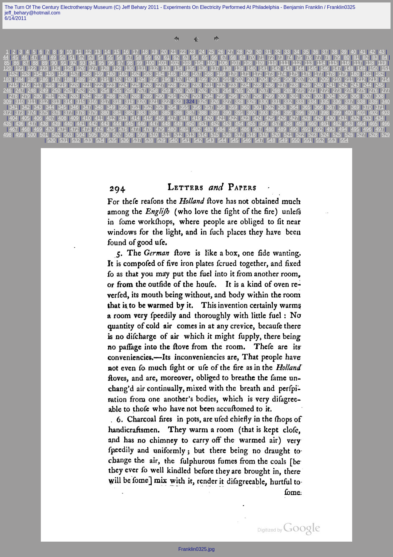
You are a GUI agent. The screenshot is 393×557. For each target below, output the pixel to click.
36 (315, 51)
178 (331, 73)
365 (306, 107)
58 (138, 57)
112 (297, 62)
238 (294, 85)
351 (135, 107)
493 (331, 129)
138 (227, 68)
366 (318, 107)
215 (13, 85)
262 (203, 90)
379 (93, 112)
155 (50, 73)
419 (197, 118)
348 (99, 107)
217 (38, 85)
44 (6, 57)
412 (111, 118)
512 (178, 134)
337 (349, 101)
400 (349, 112)
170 (233, 73)
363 (282, 107)
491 (306, 129)
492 (318, 129)
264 (227, 90)
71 (261, 57)
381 (117, 112)
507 (117, 134)
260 (178, 90)
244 (367, 85)
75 (299, 57)
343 (38, 107)
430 (331, 118)
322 (166, 101)
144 (300, 68)
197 (178, 79)
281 (50, 96)
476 (123, 129)
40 (353, 51)
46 (25, 57)
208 (312, 79)
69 (242, 57)
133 (166, 68)
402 (373, 112)
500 (32, 134)
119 (382, 62)
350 (123, 107)
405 (25, 118)
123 (44, 68)
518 (251, 134)
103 (187, 62)
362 (270, 107)
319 (129, 101)
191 (105, 79)
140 (251, 68)
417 (172, 118)
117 (358, 62)
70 (252, 57)
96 (111, 62)
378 (80, 112)
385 (166, 112)
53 (91, 57)
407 (50, 118)
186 (44, 79)
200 (215, 79)
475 (111, 129)
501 (44, 134)
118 (370, 62)
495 (355, 129)
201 (227, 79)
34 (296, 51)
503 (68, 134)
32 (277, 51)
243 (355, 85)
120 (7, 68)
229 (184, 85)
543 (210, 140)
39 (344, 51)
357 (208, 107)
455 (251, 123)
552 (320, 140)
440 (68, 123)
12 (88, 51)
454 (239, 123)
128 (105, 68)
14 (107, 51)
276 (373, 90)
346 (74, 107)
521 (288, 134)
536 (124, 140)
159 (99, 73)
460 (312, 123)
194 (142, 79)
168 (208, 73)
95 (101, 62)
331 (276, 101)
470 (50, 129)
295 (221, 96)
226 (148, 85)
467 (13, 129)
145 (312, 68)
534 (100, 140)
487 (257, 129)
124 (56, 68)
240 (318, 85)
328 (239, 101)
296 (233, 96)
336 (337, 101)
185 (32, 79)
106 (224, 62)
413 (123, 118)
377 (68, 112)
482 (197, 129)
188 (68, 79)
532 (76, 140)
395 (288, 112)
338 (361, 101)
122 (32, 68)
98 (130, 62)
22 (183, 51)
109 (260, 62)
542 (198, 140)
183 (7, 79)
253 (93, 90)
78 (328, 57)
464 (361, 123)
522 (300, 134)
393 (263, 112)
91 (63, 62)
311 (32, 101)
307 (367, 96)
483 (208, 129)
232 (221, 85)
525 (337, 134)
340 (386, 101)
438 (44, 123)
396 (300, 112)
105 (211, 62)
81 (356, 57)
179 (343, 73)
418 (184, 118)
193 (129, 79)
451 (203, 123)
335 (325, 101)
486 (245, 129)
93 (82, 62)
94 (92, 62)
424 (257, 118)
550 (295, 140)
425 (270, 118)
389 (215, 112)
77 (318, 57)
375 (44, 112)
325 (203, 101)
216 (25, 85)
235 (257, 85)
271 (312, 90)
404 (13, 118)
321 (154, 101)
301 (294, 96)
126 (80, 68)
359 (233, 107)
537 (137, 140)
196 (166, 79)
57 (129, 57)
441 (80, 123)
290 (160, 96)
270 (300, 90)
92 (73, 62)
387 (190, 112)
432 (355, 118)
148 (349, 68)
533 (88, 140)
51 (72, 57)
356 (197, 107)
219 (62, 85)
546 (247, 140)
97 (120, 62)
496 (367, 129)
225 (135, 85)
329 (251, 101)
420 (208, 118)
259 (166, 90)
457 (276, 123)
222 (99, 85)
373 (19, 112)
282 (62, 96)
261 (190, 90)
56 (119, 57)
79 (337, 57)
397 (312, 112)
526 (349, 134)
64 (195, 57)
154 (38, 73)
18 (145, 51)
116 (345, 62)
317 (105, 101)
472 (74, 129)
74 (290, 57)
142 (276, 68)
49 (53, 57)
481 (184, 129)
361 (257, 107)
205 (276, 79)
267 (263, 90)
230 (197, 85)
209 (325, 79)
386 (178, 112)
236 (270, 85)
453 (227, 123)
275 (361, 90)
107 (236, 62)
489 (282, 129)
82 (365, 57)
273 (337, 90)
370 (367, 107)
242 (343, 85)
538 (149, 140)
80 (346, 57)
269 (288, 90)
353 (160, 107)
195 (154, 79)
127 (93, 68)
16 (126, 51)
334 (312, 101)
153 (25, 73)
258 (154, 90)
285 (99, 96)
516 (227, 134)
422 (233, 118)
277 (386, 90)
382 (129, 112)
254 (105, 90)
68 (233, 57)
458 (288, 123)
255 (117, 90)
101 (162, 62)
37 (325, 51)
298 (257, 96)
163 (148, 73)
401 (361, 112)
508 (129, 134)
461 (325, 123)
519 (263, 134)
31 (268, 51)
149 (361, 68)
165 (172, 73)
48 (43, 57)
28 (240, 51)
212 (361, 79)
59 (148, 57)
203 (251, 79)
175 (294, 73)
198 (190, 79)
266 (251, 90)
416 (160, 118)
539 (161, 140)
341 (13, 107)
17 (135, 51)
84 (384, 57)
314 (68, 101)
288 (135, 96)
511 (166, 134)
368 (343, 107)
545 (234, 140)
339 (373, 101)
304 (331, 96)
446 (142, 123)
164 (160, 73)
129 (117, 68)
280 (38, 96)
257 (142, 90)
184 (19, 79)
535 (112, 140)
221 (87, 85)
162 (135, 73)
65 (205, 57)
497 (379, 129)
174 (282, 73)
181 (367, 73)
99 (139, 62)
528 (373, 134)
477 (135, 129)
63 (186, 57)
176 (306, 73)
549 (283, 140)
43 (382, 51)
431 (343, 118)
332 (288, 101)
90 (54, 62)
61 (166, 57)
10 (69, 51)
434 (379, 118)
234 (245, 85)
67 (223, 57)
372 (7, 112)
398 (325, 112)
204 (263, 79)
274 (349, 90)
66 (214, 57)
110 (272, 62)
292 (184, 96)
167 (197, 73)
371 (379, 107)
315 (80, 101)
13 (97, 51)
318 (117, 101)
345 (62, 107)
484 (221, 129)
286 (111, 96)
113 (309, 62)
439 (56, 123)
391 (239, 112)
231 (208, 85)
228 (172, 85)
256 (129, 90)
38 (334, 51)
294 (208, 96)
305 (343, 96)
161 (123, 73)
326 (215, 101)
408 (62, 118)
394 (276, 112)
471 (62, 129)
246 (7, 90)
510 (154, 134)
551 (308, 140)
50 (62, 57)
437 (32, 123)
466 (386, 123)
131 (142, 68)
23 (192, 51)
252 (80, 90)
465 (373, 123)
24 (201, 51)
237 (282, 85)
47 (34, 57)
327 (227, 101)
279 (25, 96)
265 (239, 90)
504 (80, 134)
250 (56, 90)
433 (367, 118)
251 (68, 90)
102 (175, 62)
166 (184, 73)
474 (99, 129)
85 (7, 62)
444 (117, 123)
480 (172, 129)
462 (337, 123)
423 (245, 118)
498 (7, 134)
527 (361, 134)
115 (333, 62)
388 (203, 112)
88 (35, 62)
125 (68, 68)
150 (373, 68)
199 (203, 79)
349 (111, 107)
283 (74, 96)
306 (355, 96)
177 (318, 73)
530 (51, 140)
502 (56, 134)
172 (257, 73)
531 (64, 140)
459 (300, 123)
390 (227, 112)
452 (215, 123)
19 (154, 51)
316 (93, 101)
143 (288, 68)
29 (249, 51)
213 (373, 79)
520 (276, 134)
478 (148, 129)
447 (154, 123)
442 (93, 123)
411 (99, 118)
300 (282, 96)
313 (56, 101)
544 (222, 140)
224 (123, 85)
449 (178, 123)
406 (38, 118)
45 (15, 57)
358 (221, 107)
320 (142, 101)
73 (280, 57)
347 (87, 107)
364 (294, 107)
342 (25, 107)
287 (123, 96)
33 (287, 51)
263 (215, 90)
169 (221, 73)
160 (111, 73)
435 (7, 123)
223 (111, 85)
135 (190, 68)
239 (306, 85)
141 (263, 68)
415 (148, 118)
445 (129, 123)
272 (325, 90)
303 (318, 96)
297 (245, 96)
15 (116, 51)
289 (148, 96)
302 (306, 96)
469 (38, 129)
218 (50, 85)
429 (318, 118)
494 (343, 129)
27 (230, 51)
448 (166, 123)
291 (172, 96)
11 (79, 51)
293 (197, 96)
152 (13, 73)
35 (306, 51)
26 (221, 51)
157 (74, 73)
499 (19, 134)
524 (325, 134)
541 (185, 140)
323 (178, 101)
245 (379, 85)
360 (245, 107)
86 (16, 62)
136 (203, 68)
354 (172, 107)
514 (203, 134)
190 (93, 79)
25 (211, 51)
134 (178, 68)
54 (100, 57)
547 (259, 140)
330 (263, 101)
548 (271, 140)
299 (270, 96)
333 (300, 101)
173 (270, 73)
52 (81, 57)
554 (344, 140)
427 (294, 118)
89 (45, 62)
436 (19, 123)
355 (184, 107)
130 (129, 68)
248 (32, 90)
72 (271, 57)
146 (325, 68)
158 (87, 73)
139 (239, 68)
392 (251, 112)
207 (300, 79)
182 (379, 73)
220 (74, 85)
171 (245, 73)
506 (105, 134)
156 (62, 73)
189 (80, 79)
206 (288, 79)
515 (215, 134)
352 (148, 107)
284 (87, 96)
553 (332, 140)
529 (386, 134)
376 (56, 112)
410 (87, 118)
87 (26, 62)
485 (233, 129)
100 (150, 62)
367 (331, 107)
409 (74, 118)
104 (199, 62)
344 (50, 107)
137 (215, 68)
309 (7, 101)
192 (117, 79)
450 (190, 123)
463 (349, 123)
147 (337, 68)
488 (270, 129)
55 (110, 57)
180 (355, 73)
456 (263, 123)
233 (233, 85)
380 (105, 112)
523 (312, 134)
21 (173, 51)
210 (337, 79)
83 (375, 57)
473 (87, 129)
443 (105, 123)
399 (337, 112)
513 (190, 134)
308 (379, 96)
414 (135, 118)
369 (355, 107)
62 (176, 57)
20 (164, 51)
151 (386, 68)
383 (142, 112)
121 (19, 68)
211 (349, 79)
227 (160, 85)
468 (25, 129)
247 (19, 90)
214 (386, 79)
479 (160, 129)
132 (154, 68)
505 (93, 134)
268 (276, 90)
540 (173, 140)
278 (13, 96)
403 (386, 112)
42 (372, 51)
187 (56, 79)
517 (239, 134)
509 (142, 134)
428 (306, 118)
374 (32, 112)
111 (284, 62)
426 (282, 118)
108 (248, 62)
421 (221, 118)
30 (259, 51)
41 (363, 51)
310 (19, 101)
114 (321, 62)
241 (331, 85)
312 (44, 101)
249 (44, 90)
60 (157, 57)
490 (294, 129)
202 (239, 79)
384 (154, 112)
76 (309, 57)
